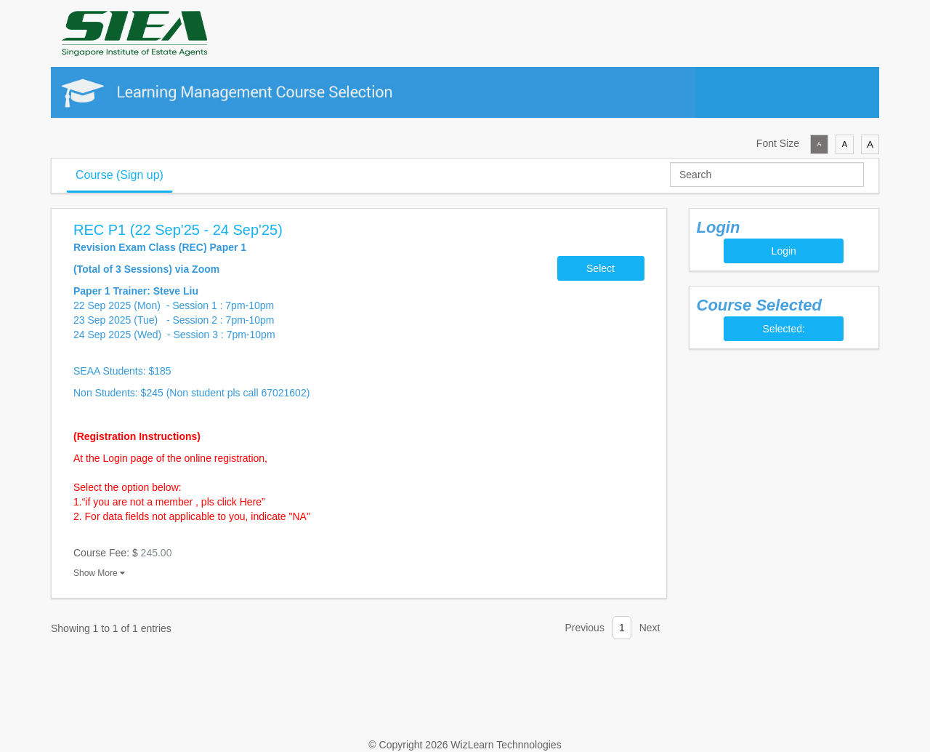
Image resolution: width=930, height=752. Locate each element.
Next (649, 627)
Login (784, 251)
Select (600, 268)
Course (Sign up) (119, 175)
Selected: (784, 329)
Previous (584, 627)
